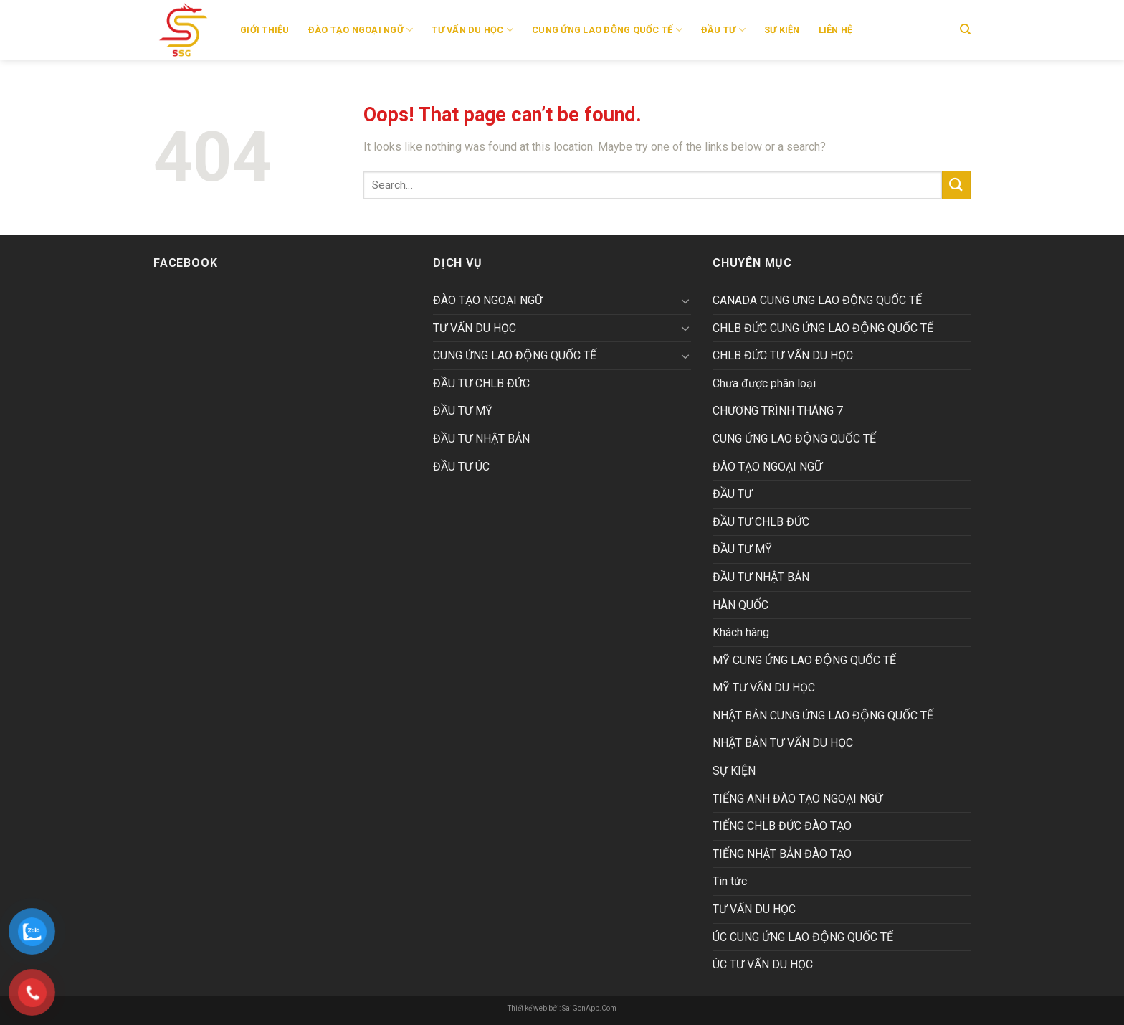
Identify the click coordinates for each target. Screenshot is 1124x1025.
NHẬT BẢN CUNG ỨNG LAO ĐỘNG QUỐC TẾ (823, 715)
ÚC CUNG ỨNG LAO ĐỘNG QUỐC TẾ (803, 937)
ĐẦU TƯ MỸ (462, 410)
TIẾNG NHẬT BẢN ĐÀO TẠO (782, 854)
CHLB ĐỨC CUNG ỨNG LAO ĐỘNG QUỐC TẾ (823, 328)
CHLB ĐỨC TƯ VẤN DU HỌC (783, 355)
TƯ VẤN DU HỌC (472, 30)
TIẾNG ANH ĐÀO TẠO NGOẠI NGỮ (797, 799)
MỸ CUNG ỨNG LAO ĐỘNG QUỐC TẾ (804, 660)
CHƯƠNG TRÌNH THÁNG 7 (778, 410)
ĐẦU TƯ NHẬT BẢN (761, 577)
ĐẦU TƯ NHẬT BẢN (481, 438)
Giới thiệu (265, 29)
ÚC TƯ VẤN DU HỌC (763, 964)
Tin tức (730, 881)
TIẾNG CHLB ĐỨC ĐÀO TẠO (782, 826)
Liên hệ (836, 29)
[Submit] (956, 185)
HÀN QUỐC (740, 605)
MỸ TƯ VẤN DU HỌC (764, 687)
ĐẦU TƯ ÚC (461, 466)
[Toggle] (685, 300)
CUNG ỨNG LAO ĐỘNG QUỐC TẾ (514, 355)
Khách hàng (741, 632)
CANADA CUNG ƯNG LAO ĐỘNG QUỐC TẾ (817, 300)
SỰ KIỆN (782, 29)
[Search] (965, 29)
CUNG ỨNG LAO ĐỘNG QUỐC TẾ (607, 30)
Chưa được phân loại (764, 383)
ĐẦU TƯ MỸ (742, 549)
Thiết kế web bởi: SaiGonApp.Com (562, 1008)
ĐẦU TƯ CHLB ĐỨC (481, 383)
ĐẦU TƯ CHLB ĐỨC (761, 522)
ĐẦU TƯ (723, 30)
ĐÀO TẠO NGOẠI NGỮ (361, 30)
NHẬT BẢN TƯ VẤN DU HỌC (783, 743)
